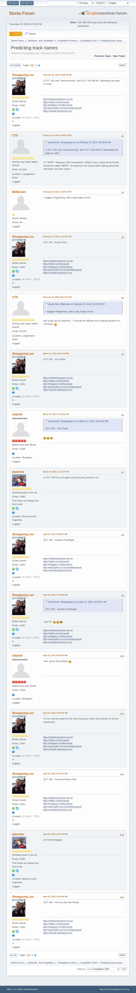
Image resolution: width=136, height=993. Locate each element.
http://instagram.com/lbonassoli (57, 105)
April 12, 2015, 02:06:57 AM (55, 534)
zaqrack (17, 414)
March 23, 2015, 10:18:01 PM (56, 414)
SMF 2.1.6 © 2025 (14, 989)
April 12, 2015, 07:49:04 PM (55, 595)
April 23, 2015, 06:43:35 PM (55, 834)
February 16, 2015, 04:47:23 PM (57, 192)
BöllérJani (19, 191)
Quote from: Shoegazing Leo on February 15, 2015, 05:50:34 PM (79, 142)
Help (101, 989)
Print (122, 65)
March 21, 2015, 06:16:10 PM (56, 353)
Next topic (119, 56)
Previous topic (102, 56)
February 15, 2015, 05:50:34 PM (57, 75)
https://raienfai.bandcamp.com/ (57, 111)
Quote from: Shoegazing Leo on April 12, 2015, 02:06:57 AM (77, 602)
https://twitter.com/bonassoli (56, 102)
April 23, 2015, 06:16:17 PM (55, 774)
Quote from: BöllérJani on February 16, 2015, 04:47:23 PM (76, 304)
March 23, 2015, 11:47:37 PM (56, 472)
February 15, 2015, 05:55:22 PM (57, 135)
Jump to (81, 969)
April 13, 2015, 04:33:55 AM (55, 713)
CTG (15, 135)
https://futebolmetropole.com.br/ (58, 99)
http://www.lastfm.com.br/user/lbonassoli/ (62, 108)
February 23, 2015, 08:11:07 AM (57, 297)
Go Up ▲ (125, 989)
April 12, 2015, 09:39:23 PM (55, 655)
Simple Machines (31, 989)
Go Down (15, 65)
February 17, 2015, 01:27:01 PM (57, 237)
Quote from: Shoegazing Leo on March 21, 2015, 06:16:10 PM (78, 421)
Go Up (13, 955)
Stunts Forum (21, 13)
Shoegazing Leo (23, 74)
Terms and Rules (112, 989)
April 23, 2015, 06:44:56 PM (55, 897)
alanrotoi (18, 471)
